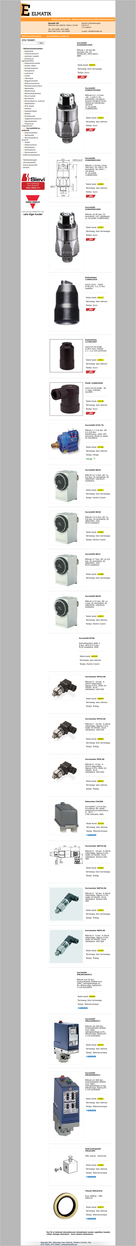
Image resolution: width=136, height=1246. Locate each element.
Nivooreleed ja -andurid (34, 101)
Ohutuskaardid (29, 162)
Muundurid (29, 98)
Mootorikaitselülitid (33, 93)
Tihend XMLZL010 (93, 1191)
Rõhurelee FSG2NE (94, 801)
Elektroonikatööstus (31, 155)
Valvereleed (30, 147)
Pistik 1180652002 (94, 383)
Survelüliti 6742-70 (94, 425)
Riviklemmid (30, 116)
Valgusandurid (31, 145)
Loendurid (29, 73)
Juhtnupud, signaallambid (28, 60)
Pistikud (28, 109)
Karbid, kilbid (30, 66)
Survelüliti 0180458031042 (93, 159)
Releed (27, 114)
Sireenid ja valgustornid (27, 125)
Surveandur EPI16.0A (95, 719)
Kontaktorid (29, 71)
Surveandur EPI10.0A (95, 677)
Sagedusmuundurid (33, 119)
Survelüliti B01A (93, 470)
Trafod (27, 142)
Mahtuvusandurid (32, 83)
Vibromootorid (31, 152)
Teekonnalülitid (31, 133)
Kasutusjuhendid (30, 165)
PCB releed (29, 106)
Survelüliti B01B (93, 512)
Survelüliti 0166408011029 (84, 44)
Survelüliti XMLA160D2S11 (92, 1020)
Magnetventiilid (31, 81)
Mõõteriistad (30, 91)
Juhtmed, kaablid (32, 56)
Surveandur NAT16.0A (95, 888)
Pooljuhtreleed (31, 111)
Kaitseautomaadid (32, 63)
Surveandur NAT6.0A (95, 930)
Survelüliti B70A (86, 638)
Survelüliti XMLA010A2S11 (84, 973)
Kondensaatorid (31, 68)
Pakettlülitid (30, 104)
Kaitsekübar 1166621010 (91, 278)
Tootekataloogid (30, 160)
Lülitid (27, 76)
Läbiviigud (29, 78)
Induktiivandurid (31, 54)
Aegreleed (29, 51)
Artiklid (26, 167)
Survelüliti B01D (93, 596)
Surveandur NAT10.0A (95, 846)
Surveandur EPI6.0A (94, 759)
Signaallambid (31, 121)
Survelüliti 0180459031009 (93, 208)
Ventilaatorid (30, 150)
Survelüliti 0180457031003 (93, 89)
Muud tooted (30, 96)
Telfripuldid (29, 135)
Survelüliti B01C (93, 554)
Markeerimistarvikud (33, 86)
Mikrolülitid (29, 88)
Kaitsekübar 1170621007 (91, 341)
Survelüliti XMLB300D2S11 (92, 1074)
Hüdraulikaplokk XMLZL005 (93, 1150)
